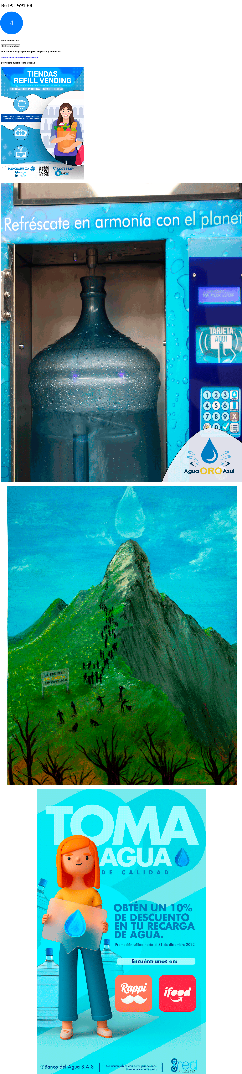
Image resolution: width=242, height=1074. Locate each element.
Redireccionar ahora (10, 46)
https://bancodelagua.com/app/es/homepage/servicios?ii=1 (19, 57)
